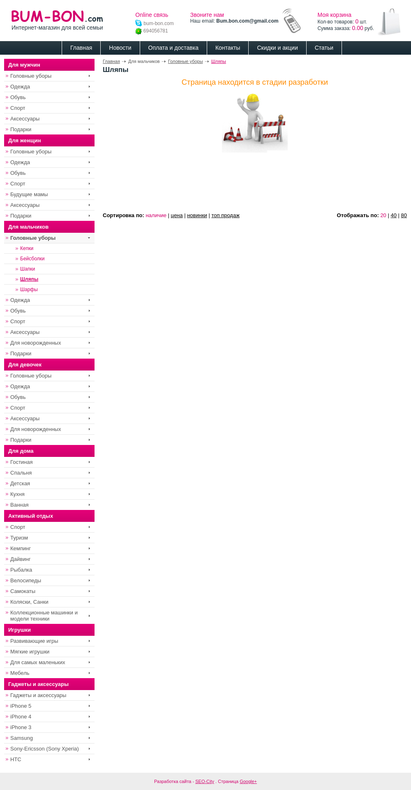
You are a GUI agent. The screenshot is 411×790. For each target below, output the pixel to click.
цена (177, 215)
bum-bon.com (154, 23)
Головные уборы (185, 61)
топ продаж (225, 215)
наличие (155, 215)
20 (383, 215)
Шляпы (218, 61)
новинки (197, 215)
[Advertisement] (128, 180)
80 (404, 215)
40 (393, 215)
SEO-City (204, 781)
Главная (111, 61)
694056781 (151, 31)
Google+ (248, 781)
